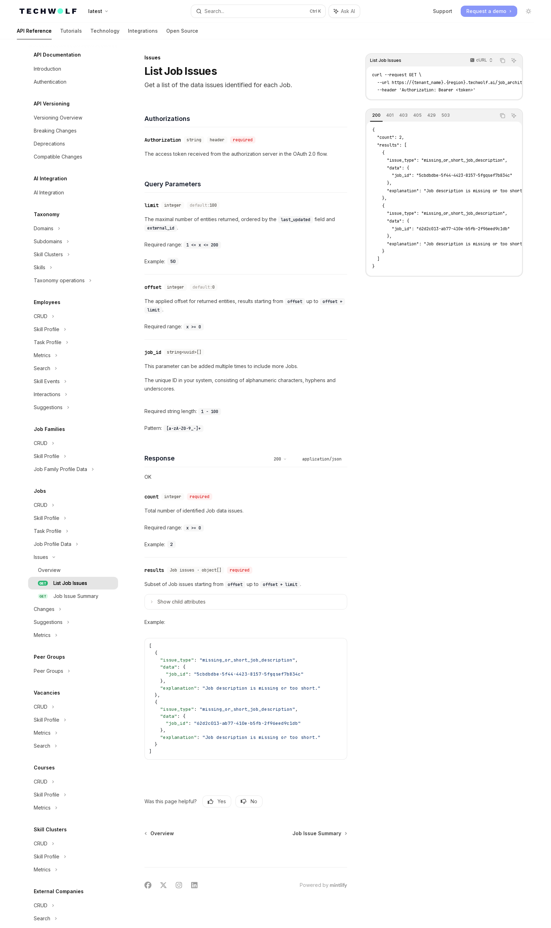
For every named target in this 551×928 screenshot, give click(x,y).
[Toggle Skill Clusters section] (73, 254)
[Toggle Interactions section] (73, 394)
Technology (104, 33)
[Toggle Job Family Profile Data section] (73, 469)
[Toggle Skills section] (73, 267)
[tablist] (431, 116)
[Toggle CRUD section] (73, 316)
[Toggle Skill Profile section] (73, 329)
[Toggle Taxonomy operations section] (73, 280)
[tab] (376, 115)
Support (442, 11)
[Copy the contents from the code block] (502, 60)
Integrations (143, 33)
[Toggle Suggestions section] (73, 407)
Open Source (182, 33)
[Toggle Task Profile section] (73, 342)
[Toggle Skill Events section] (73, 381)
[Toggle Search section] (73, 368)
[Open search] (258, 11)
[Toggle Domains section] (73, 228)
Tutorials (71, 33)
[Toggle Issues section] (73, 557)
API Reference (34, 33)
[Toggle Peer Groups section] (73, 671)
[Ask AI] (513, 60)
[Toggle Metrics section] (73, 355)
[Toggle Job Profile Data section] (73, 544)
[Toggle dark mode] (528, 11)
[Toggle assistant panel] (344, 11)
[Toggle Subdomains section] (73, 241)
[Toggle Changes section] (73, 609)
